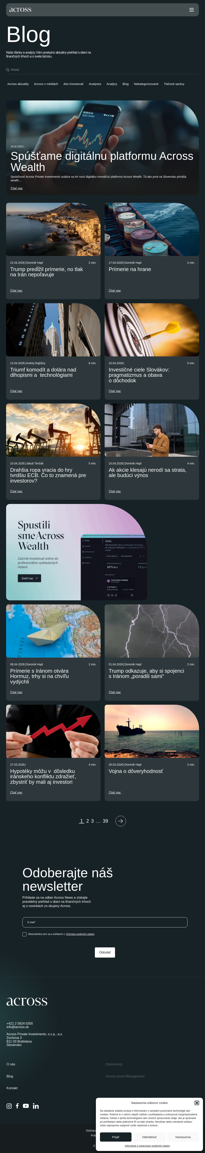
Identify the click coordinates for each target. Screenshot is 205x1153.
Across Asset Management (125, 1076)
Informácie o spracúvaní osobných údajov (147, 1145)
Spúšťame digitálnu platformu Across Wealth (102, 161)
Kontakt (12, 1088)
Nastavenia (183, 1137)
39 (105, 821)
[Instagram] (9, 1106)
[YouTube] (26, 1106)
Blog (10, 1076)
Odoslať (105, 952)
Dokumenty (114, 1064)
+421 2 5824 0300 (20, 1023)
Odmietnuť (149, 1137)
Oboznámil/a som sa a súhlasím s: (61, 934)
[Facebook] (17, 1106)
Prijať (115, 1137)
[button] (197, 1103)
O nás (11, 1064)
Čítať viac (17, 188)
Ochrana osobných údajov (80, 934)
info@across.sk (18, 1027)
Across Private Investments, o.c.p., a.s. (35, 1034)
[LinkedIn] (36, 1106)
